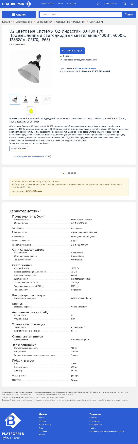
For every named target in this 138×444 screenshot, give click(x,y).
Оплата (41, 418)
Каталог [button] (19, 14)
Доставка (42, 421)
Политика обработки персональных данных (107, 431)
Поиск (129, 14)
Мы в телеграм (11, 438)
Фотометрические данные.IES (28, 156)
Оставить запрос (72, 50)
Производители (95, 425)
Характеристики (18, 148)
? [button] (37, 283)
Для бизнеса (44, 431)
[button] (77, 241)
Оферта (92, 428)
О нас (60, 4)
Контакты (71, 4)
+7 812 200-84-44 (110, 4)
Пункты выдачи (47, 4)
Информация (94, 421)
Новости (42, 435)
